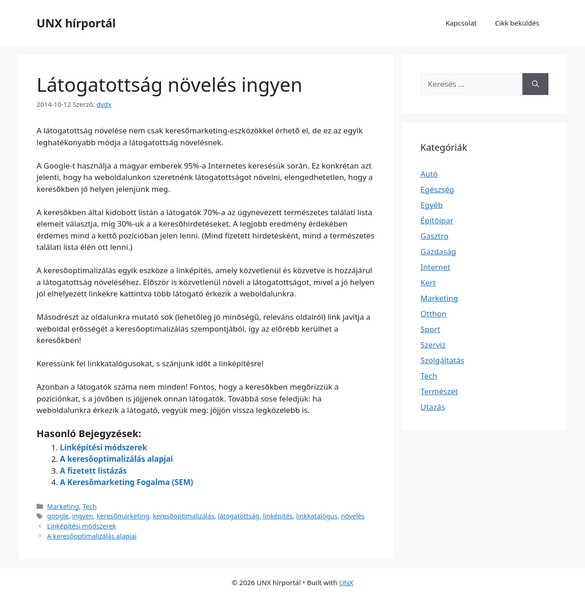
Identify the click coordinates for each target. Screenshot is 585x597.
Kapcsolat (461, 22)
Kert (428, 282)
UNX (346, 582)
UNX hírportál (76, 23)
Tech (89, 506)
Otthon (433, 313)
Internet (435, 267)
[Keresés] (535, 84)
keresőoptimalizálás (184, 516)
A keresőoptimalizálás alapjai (116, 459)
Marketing (63, 506)
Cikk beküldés (517, 22)
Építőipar (436, 220)
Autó (429, 174)
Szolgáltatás (442, 360)
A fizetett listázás (93, 470)
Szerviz (433, 344)
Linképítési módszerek (103, 447)
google (58, 516)
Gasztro (434, 236)
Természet (439, 391)
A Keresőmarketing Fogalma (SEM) (126, 482)
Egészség (437, 189)
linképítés (277, 516)
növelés (353, 516)
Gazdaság (438, 251)
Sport (430, 329)
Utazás (432, 407)
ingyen (82, 516)
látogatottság (239, 516)
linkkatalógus (316, 516)
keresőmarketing (122, 516)
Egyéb (431, 205)
